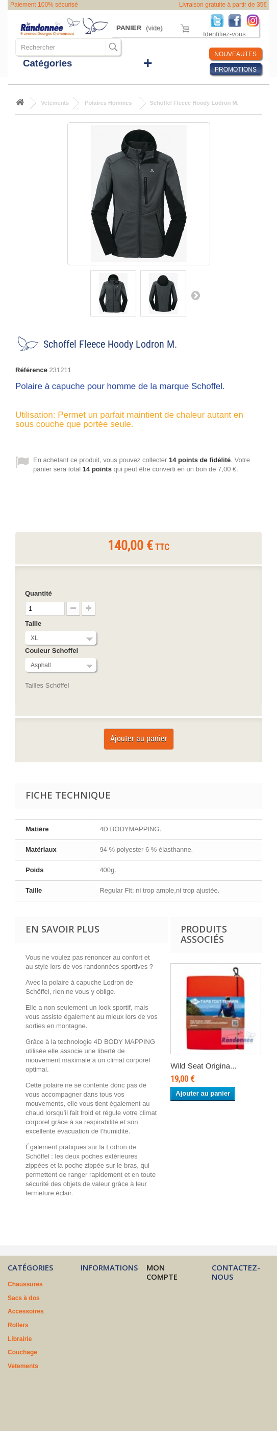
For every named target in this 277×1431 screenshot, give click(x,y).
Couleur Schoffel (52, 650)
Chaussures (25, 1284)
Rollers (18, 1325)
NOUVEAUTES (235, 54)
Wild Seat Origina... (203, 1065)
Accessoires (26, 1311)
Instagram (255, 20)
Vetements (23, 1366)
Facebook (237, 20)
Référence (31, 370)
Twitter (219, 20)
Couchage (22, 1352)
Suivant (195, 295)
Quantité (38, 593)
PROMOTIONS (236, 69)
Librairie (20, 1339)
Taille (34, 623)
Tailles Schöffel (47, 685)
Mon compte (162, 1272)
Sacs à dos (24, 1298)
